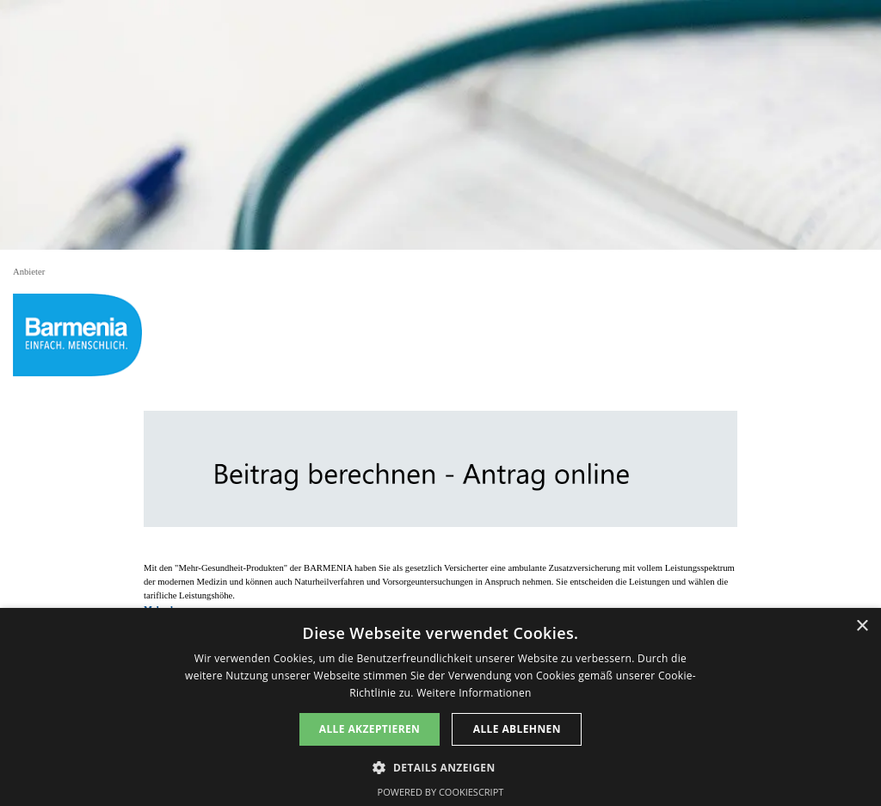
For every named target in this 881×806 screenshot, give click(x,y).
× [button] (861, 626)
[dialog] (440, 707)
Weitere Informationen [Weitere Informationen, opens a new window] (474, 692)
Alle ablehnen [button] (517, 729)
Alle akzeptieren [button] (370, 729)
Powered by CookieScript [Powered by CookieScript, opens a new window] (441, 791)
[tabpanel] (440, 589)
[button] (440, 766)
